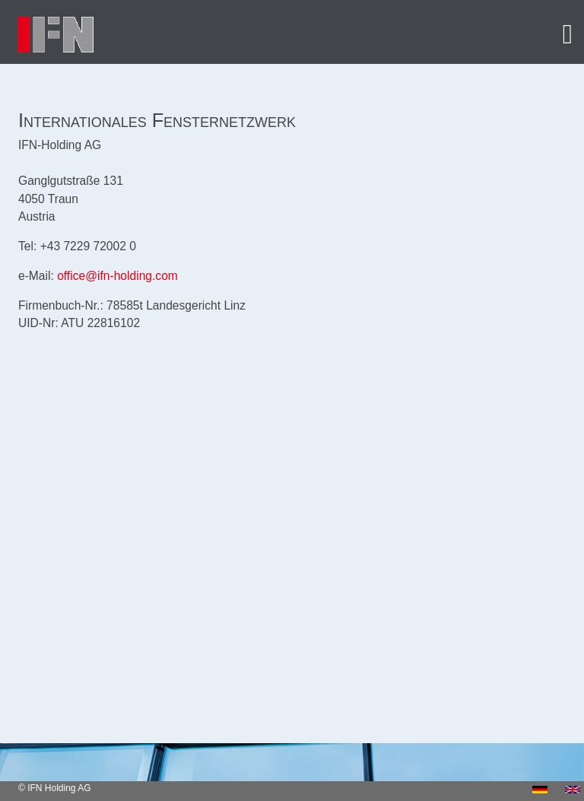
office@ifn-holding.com (117, 275)
